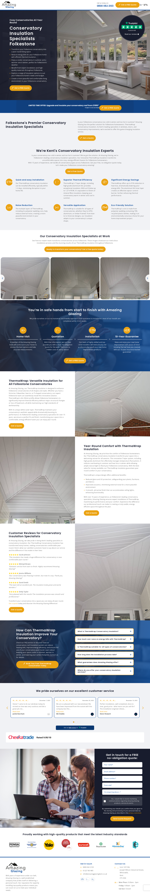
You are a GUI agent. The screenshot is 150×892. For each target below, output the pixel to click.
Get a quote (13, 601)
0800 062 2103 (103, 5)
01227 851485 (86, 864)
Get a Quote (89, 135)
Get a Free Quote (75, 168)
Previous (3, 275)
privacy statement (135, 806)
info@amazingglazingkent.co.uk (93, 867)
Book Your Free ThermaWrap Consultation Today (38, 662)
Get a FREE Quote (127, 5)
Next (147, 275)
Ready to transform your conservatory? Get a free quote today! (75, 246)
